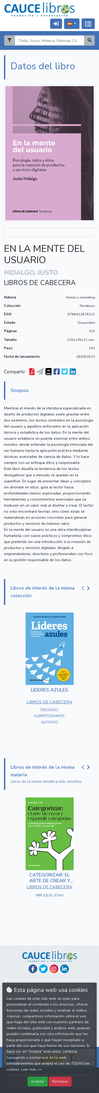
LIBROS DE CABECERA (40, 283)
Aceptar (37, 1081)
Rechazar (60, 1081)
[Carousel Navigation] (86, 588)
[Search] (49, 40)
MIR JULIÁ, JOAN (49, 895)
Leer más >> (31, 1069)
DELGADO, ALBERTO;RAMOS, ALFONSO (49, 715)
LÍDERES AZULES (49, 690)
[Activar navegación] (88, 23)
